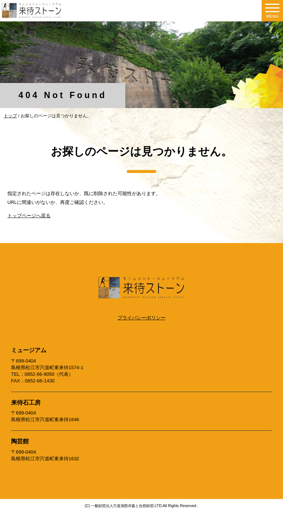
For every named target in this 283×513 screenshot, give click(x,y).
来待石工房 (26, 402)
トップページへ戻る (28, 215)
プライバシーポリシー (141, 317)
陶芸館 (20, 441)
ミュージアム (28, 350)
